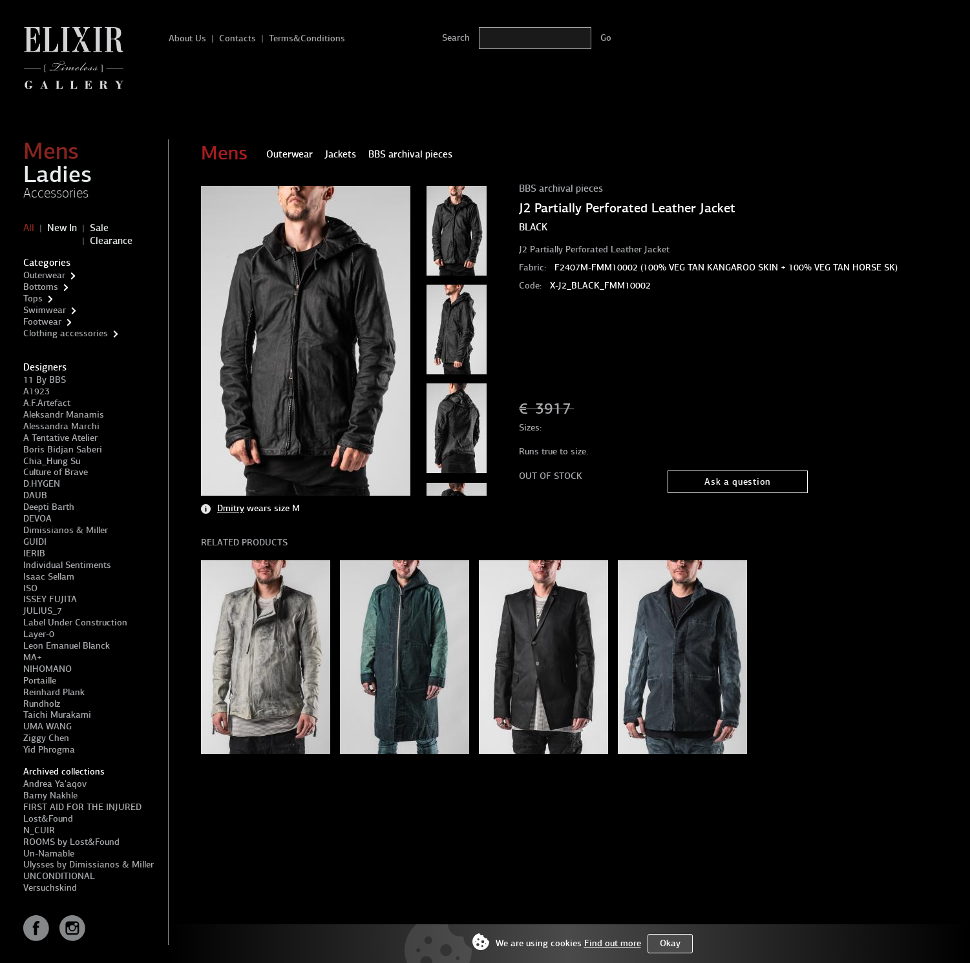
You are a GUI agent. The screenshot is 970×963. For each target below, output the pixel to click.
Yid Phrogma (49, 749)
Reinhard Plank (54, 692)
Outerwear (44, 275)
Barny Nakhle (50, 795)
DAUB (35, 495)
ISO (30, 588)
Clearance (111, 241)
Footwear (42, 321)
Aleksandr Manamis (63, 414)
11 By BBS (44, 379)
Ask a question (737, 481)
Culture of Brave (55, 472)
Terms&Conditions (307, 38)
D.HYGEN (41, 483)
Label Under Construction (75, 622)
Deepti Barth (48, 507)
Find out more (612, 943)
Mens (51, 151)
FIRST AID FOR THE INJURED (82, 807)
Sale (99, 228)
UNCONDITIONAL (59, 876)
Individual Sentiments (67, 565)
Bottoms (40, 286)
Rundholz (41, 703)
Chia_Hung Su (51, 461)
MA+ (32, 657)
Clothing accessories (65, 333)
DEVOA (37, 518)
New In (62, 228)
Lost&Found (48, 818)
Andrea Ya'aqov (55, 783)
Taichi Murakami (57, 714)
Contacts (237, 38)
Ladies (57, 174)
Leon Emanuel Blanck (66, 645)
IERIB (34, 553)
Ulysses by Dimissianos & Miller (88, 864)
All (28, 228)
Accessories (56, 193)
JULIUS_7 (42, 610)
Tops (33, 298)
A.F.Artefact (46, 403)
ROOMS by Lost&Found (71, 841)
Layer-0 (38, 634)
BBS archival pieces (561, 188)
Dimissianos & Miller (65, 530)
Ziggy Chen (46, 738)
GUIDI (35, 541)
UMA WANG (47, 726)
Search (456, 37)
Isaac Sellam (48, 576)
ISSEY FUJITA (50, 599)
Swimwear (44, 310)
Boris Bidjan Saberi (62, 449)
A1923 (36, 391)
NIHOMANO (47, 669)
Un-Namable (48, 853)
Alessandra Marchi (61, 426)
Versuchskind (50, 887)
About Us (187, 38)
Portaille (39, 680)
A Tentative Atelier (60, 437)
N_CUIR (39, 830)
